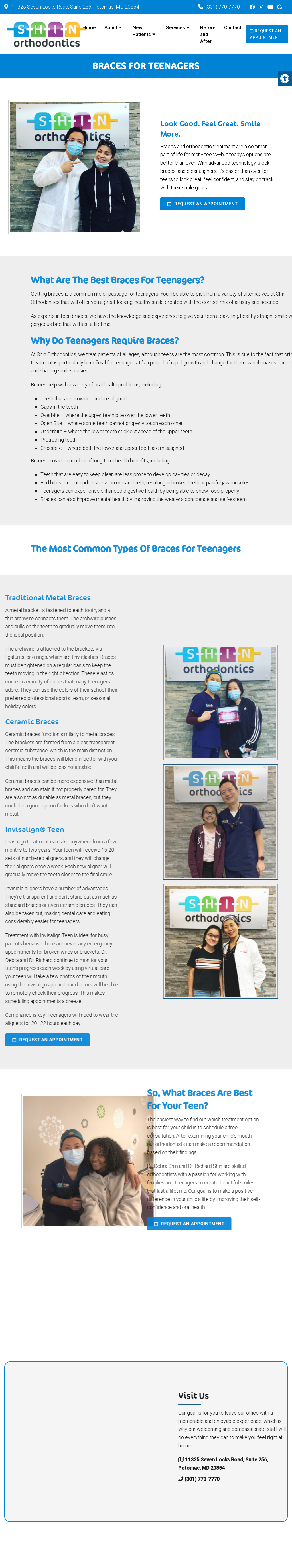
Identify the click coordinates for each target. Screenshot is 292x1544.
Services (175, 27)
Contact (232, 27)
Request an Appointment (265, 34)
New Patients (142, 31)
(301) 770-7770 (223, 7)
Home (89, 27)
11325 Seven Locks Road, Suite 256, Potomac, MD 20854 (75, 7)
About (110, 27)
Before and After (208, 34)
